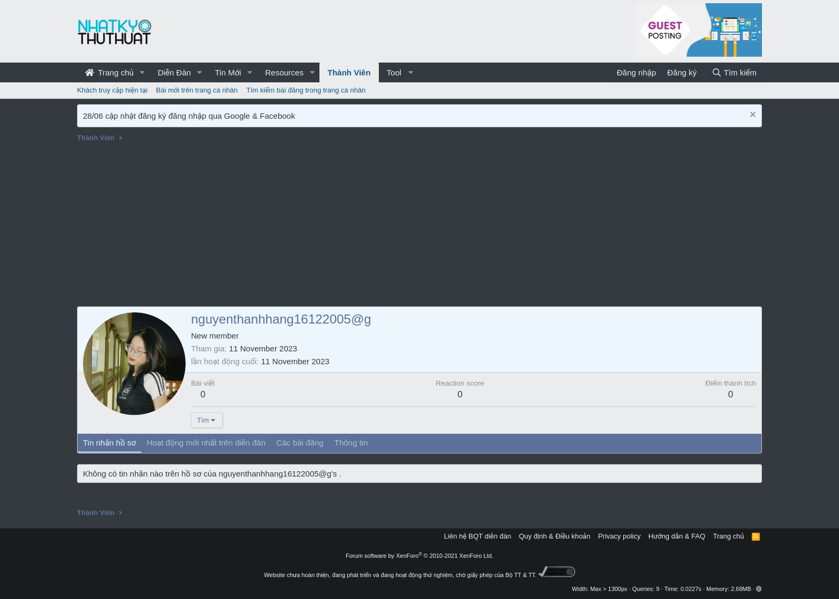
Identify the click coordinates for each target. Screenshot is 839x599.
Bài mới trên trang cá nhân (197, 90)
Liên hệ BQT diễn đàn (478, 536)
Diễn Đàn (174, 72)
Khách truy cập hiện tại (112, 90)
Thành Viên (349, 72)
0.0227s (691, 589)
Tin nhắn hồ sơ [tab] (109, 442)
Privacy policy (619, 536)
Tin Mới (228, 72)
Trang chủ (109, 72)
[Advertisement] (419, 226)
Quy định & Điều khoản (554, 536)
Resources (284, 72)
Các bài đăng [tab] (299, 442)
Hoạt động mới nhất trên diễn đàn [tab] (206, 442)
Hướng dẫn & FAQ (677, 536)
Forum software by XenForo (419, 555)
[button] (142, 72)
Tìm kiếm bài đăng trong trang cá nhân (305, 90)
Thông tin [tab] (351, 442)
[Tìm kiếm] (734, 72)
